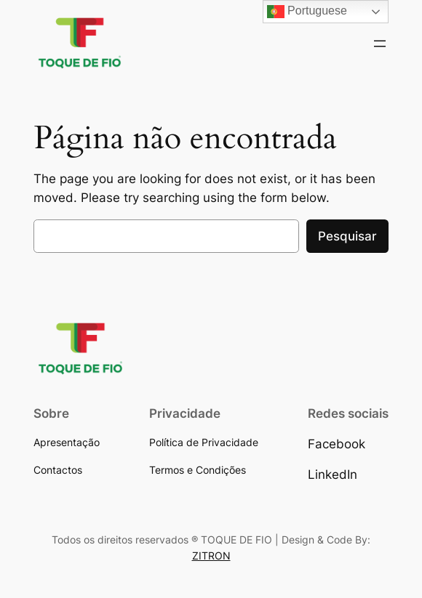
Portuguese (307, 11)
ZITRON (211, 555)
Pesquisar (347, 236)
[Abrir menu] (380, 43)
